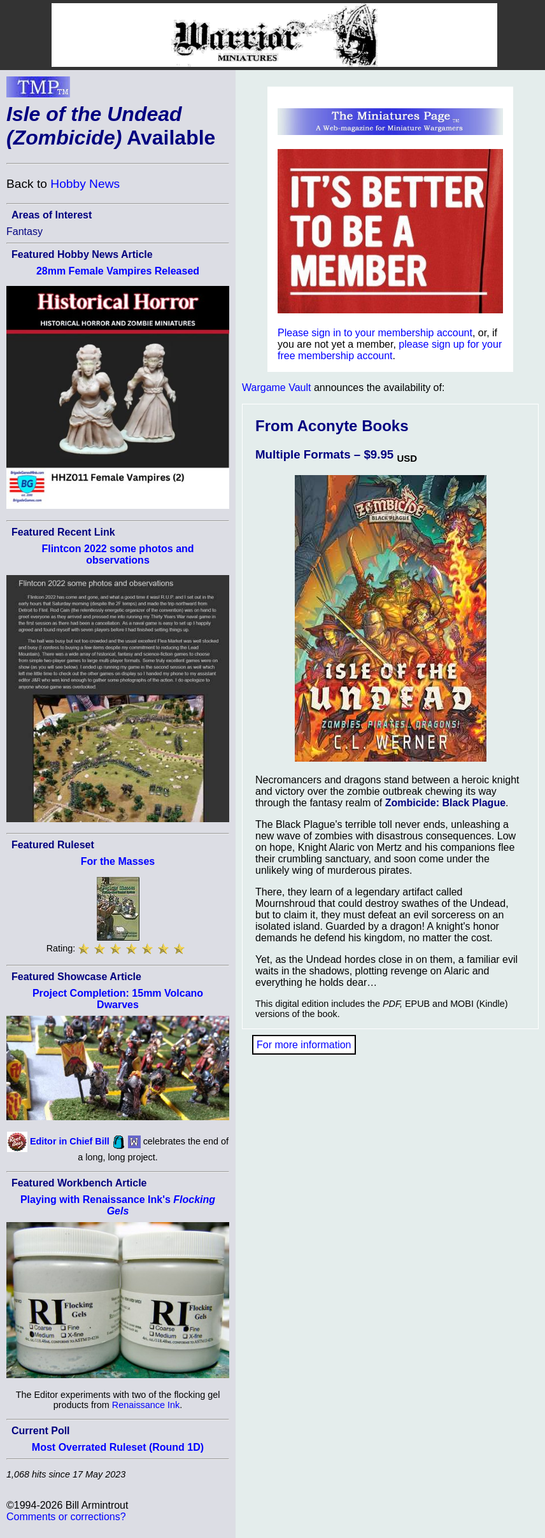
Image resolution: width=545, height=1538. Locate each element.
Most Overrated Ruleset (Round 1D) (118, 1447)
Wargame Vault (276, 387)
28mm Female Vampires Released (117, 271)
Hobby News (85, 183)
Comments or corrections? (66, 1516)
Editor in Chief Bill (70, 1141)
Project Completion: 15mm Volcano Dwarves (117, 999)
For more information (304, 1044)
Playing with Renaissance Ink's (117, 1205)
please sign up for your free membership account (390, 350)
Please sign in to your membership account (375, 332)
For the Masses (118, 861)
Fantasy (24, 231)
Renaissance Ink (146, 1405)
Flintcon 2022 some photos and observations (117, 554)
